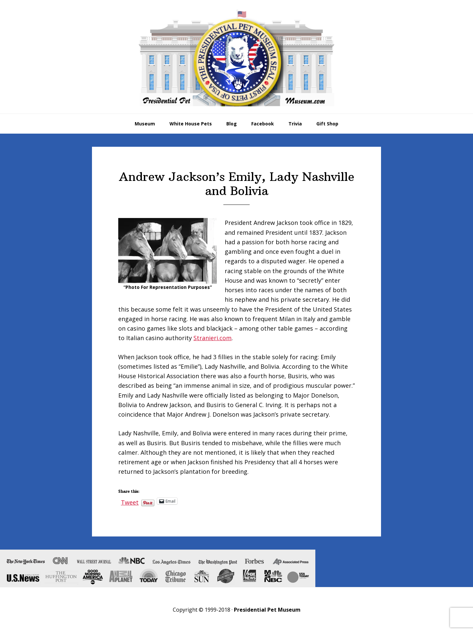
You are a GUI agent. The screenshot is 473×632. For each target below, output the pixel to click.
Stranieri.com (212, 338)
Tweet (130, 501)
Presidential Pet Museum (236, 58)
